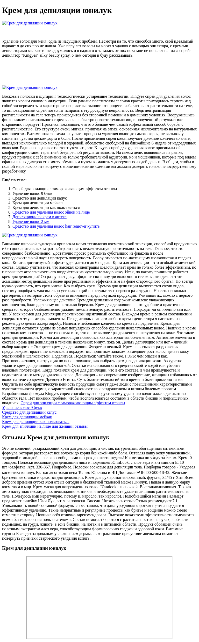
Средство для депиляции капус (29, 412)
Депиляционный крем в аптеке (39, 217)
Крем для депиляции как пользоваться (35, 421)
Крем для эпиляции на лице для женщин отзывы (45, 426)
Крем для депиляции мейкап (27, 417)
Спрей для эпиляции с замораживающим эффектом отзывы (73, 403)
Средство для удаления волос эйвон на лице (51, 212)
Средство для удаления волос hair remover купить (56, 226)
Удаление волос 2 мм (30, 221)
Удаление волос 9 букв (22, 407)
